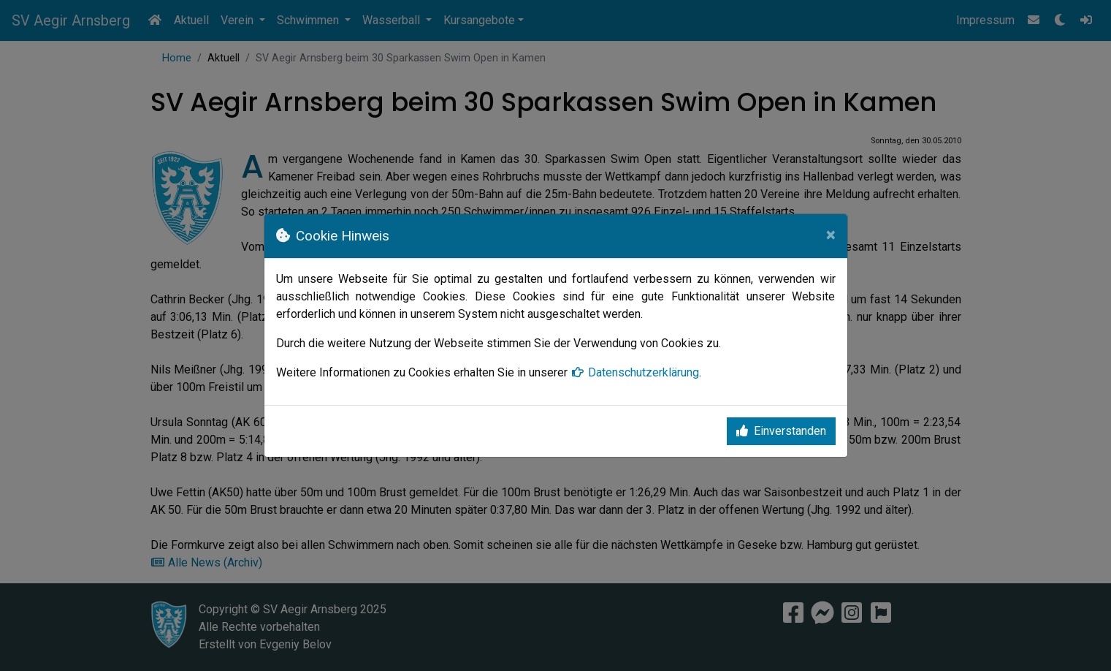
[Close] (830, 234)
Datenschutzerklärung (634, 372)
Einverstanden (781, 431)
